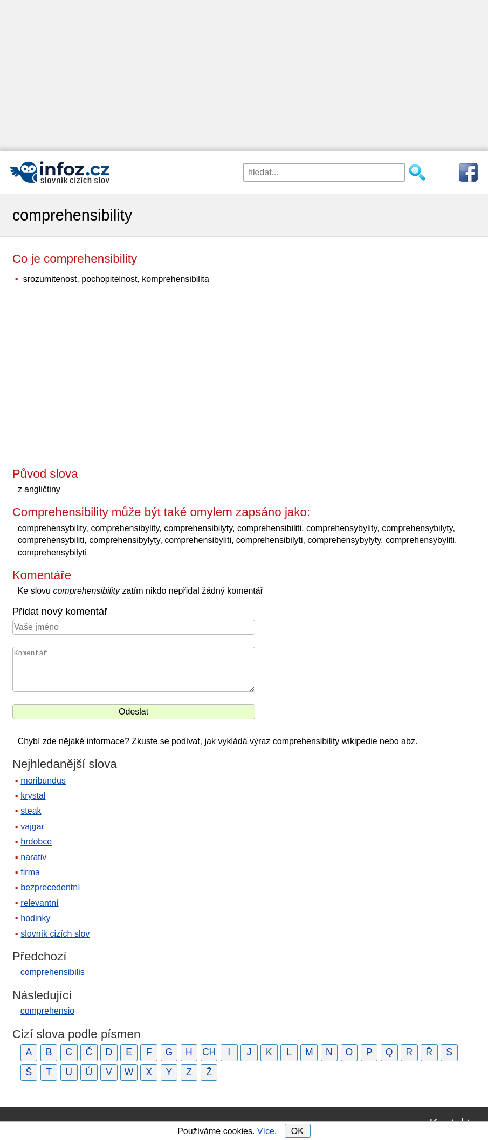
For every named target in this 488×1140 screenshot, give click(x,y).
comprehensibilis (52, 972)
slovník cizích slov (55, 933)
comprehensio (47, 1010)
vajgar (32, 826)
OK (297, 1131)
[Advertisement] (244, 75)
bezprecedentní (50, 887)
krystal (32, 795)
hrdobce (36, 841)
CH (209, 1052)
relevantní (39, 903)
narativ (33, 857)
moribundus (43, 780)
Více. (267, 1131)
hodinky (35, 918)
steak (30, 810)
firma (30, 872)
